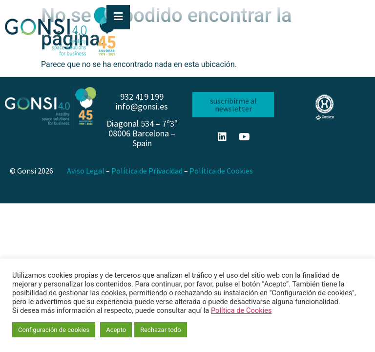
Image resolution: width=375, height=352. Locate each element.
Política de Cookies (221, 171)
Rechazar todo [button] (160, 329)
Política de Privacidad (147, 171)
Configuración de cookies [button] (53, 329)
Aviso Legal (85, 171)
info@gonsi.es (142, 106)
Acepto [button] (116, 329)
